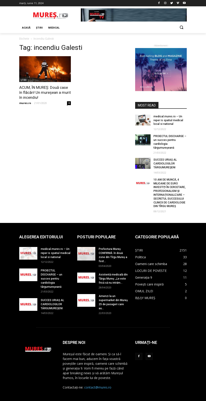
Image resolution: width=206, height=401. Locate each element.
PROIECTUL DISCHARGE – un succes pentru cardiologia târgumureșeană (51, 278)
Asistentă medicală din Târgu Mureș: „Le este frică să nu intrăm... (113, 278)
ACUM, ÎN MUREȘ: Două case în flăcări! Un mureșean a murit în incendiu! (45, 92)
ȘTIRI (23, 80)
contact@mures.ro (97, 387)
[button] (181, 27)
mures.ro (25, 103)
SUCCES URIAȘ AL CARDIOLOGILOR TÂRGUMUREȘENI (165, 163)
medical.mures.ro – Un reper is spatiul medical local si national (168, 120)
